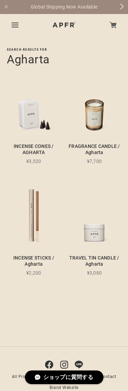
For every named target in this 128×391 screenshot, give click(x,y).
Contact (108, 376)
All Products (24, 376)
